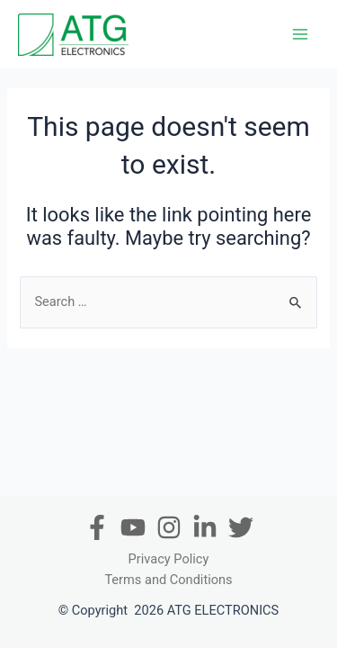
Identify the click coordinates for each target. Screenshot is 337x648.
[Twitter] (240, 527)
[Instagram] (169, 527)
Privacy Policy (169, 559)
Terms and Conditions (168, 580)
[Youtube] (133, 527)
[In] (204, 527)
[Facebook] (97, 527)
